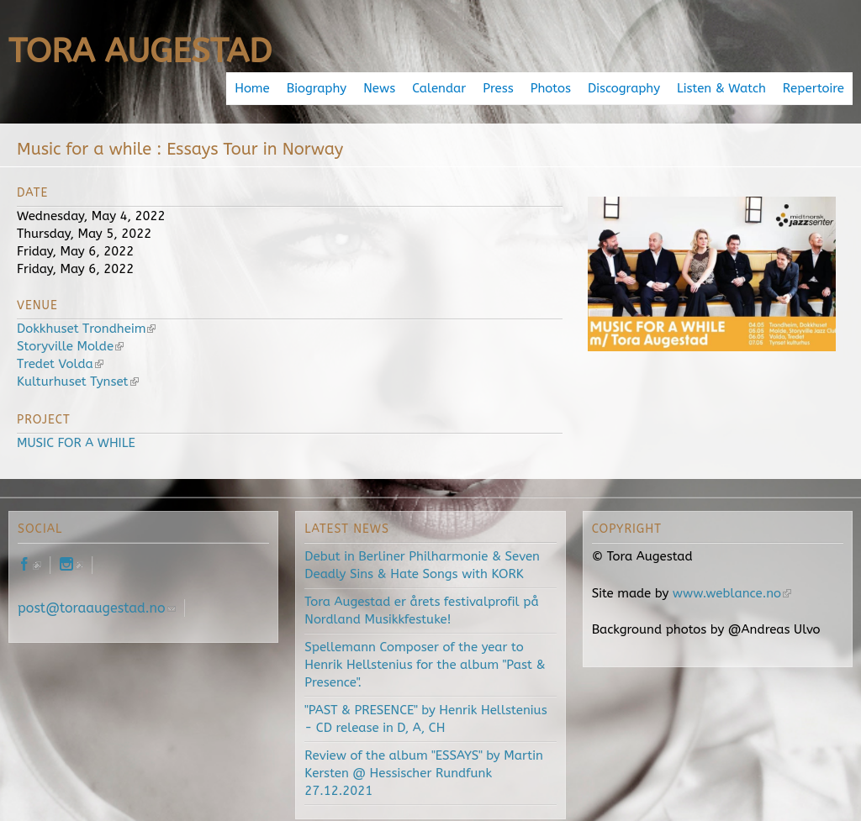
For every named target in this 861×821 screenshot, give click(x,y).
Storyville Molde (70, 346)
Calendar (439, 88)
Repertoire (813, 88)
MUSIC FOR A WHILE (76, 442)
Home (252, 88)
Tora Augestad (140, 51)
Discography (624, 88)
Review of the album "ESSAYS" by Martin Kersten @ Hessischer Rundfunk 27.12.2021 (423, 773)
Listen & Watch (721, 88)
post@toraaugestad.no (97, 608)
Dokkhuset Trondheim (86, 328)
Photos (551, 88)
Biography (316, 88)
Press (498, 88)
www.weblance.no (732, 593)
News (379, 88)
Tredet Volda (60, 363)
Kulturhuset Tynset (78, 381)
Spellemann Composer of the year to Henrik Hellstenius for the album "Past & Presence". (424, 664)
